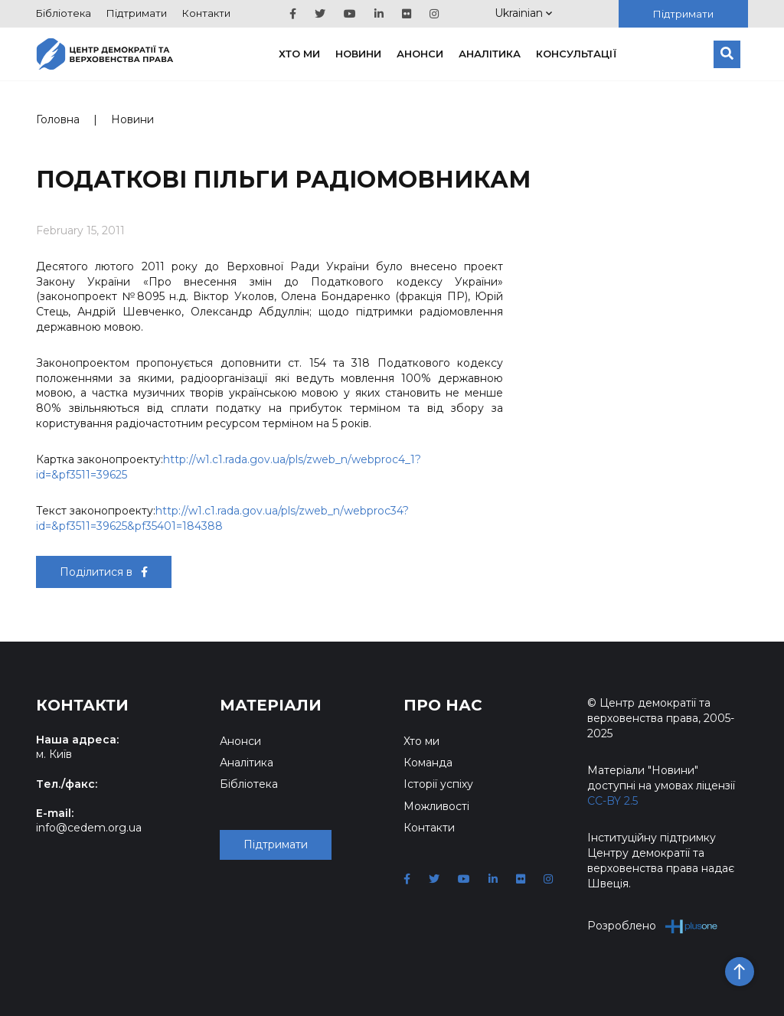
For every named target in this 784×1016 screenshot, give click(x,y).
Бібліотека (63, 13)
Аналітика (490, 53)
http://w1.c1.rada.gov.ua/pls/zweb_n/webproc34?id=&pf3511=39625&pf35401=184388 (222, 518)
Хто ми (299, 53)
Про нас (442, 705)
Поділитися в (104, 572)
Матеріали (271, 705)
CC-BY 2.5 (612, 801)
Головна (58, 119)
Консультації (576, 53)
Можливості (436, 806)
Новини (358, 53)
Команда (427, 762)
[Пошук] (727, 54)
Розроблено (652, 926)
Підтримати (136, 13)
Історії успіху (438, 784)
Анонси (420, 53)
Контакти (206, 13)
